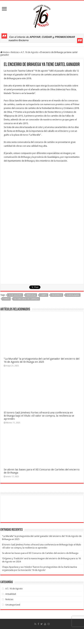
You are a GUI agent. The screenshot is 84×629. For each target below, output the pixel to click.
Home (4, 52)
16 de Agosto (15, 295)
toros (6, 299)
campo (43, 295)
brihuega (31, 295)
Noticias (15, 52)
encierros (57, 295)
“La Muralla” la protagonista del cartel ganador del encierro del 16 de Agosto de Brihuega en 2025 (41, 360)
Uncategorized (12, 604)
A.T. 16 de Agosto (29, 52)
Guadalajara (73, 295)
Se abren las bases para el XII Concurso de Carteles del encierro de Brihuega (40, 553)
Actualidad (10, 594)
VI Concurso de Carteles (26, 299)
